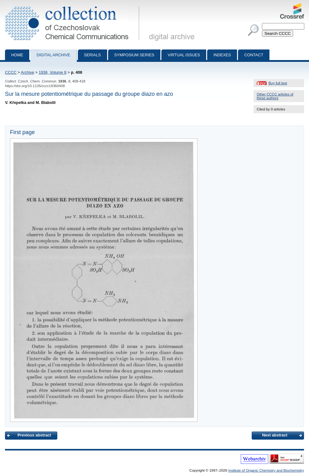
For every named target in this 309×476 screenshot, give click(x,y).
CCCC (11, 72)
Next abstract (274, 435)
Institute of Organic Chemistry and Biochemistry (266, 470)
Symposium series (134, 55)
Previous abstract (34, 435)
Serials (92, 55)
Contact (253, 55)
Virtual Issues (184, 55)
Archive (27, 72)
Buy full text (278, 83)
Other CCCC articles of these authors (275, 96)
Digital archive (53, 55)
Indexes (222, 55)
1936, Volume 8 (52, 72)
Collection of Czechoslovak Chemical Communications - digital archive (73, 5)
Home (17, 55)
